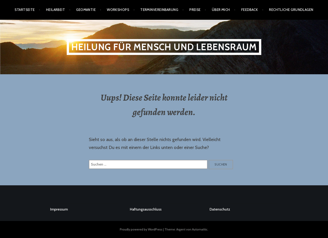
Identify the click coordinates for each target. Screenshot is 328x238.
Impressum (59, 209)
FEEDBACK (249, 10)
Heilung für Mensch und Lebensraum (164, 46)
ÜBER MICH (221, 10)
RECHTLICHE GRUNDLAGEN (291, 10)
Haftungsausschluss (145, 209)
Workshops (118, 10)
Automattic (200, 229)
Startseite (25, 10)
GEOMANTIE (86, 10)
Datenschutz (220, 209)
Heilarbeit (55, 10)
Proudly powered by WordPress (141, 229)
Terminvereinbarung (159, 10)
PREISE (195, 10)
